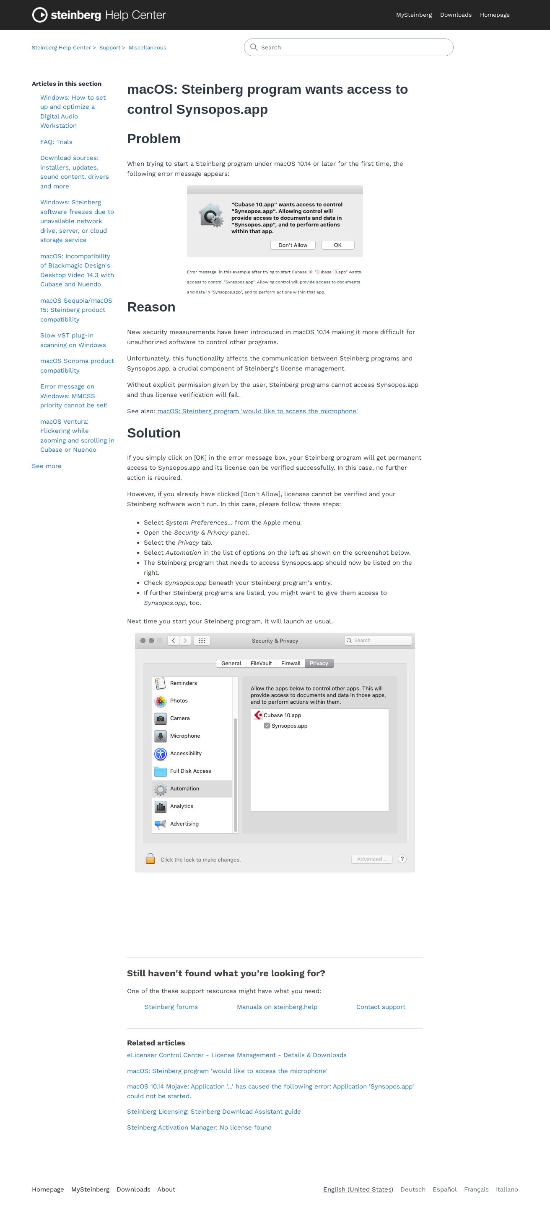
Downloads (456, 14)
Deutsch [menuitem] (412, 1189)
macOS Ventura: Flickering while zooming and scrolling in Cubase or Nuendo (77, 436)
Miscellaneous (147, 47)
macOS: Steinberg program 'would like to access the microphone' (257, 411)
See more (47, 466)
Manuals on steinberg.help (277, 1007)
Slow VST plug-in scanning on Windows (73, 340)
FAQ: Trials (56, 142)
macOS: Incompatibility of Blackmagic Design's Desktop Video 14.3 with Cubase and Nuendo (77, 270)
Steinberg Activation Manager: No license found (199, 1127)
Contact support (380, 1007)
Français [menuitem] (476, 1189)
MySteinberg (414, 14)
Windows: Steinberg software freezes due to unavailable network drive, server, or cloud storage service (77, 221)
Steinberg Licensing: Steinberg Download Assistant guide (214, 1111)
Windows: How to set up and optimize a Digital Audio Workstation (73, 112)
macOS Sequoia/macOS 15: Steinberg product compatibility (76, 310)
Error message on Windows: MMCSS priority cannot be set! (74, 396)
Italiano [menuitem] (507, 1189)
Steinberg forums (171, 1007)
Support (109, 47)
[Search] (348, 47)
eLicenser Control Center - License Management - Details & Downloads (237, 1055)
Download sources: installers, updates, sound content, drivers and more (74, 172)
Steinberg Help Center (61, 47)
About (166, 1189)
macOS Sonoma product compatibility (77, 365)
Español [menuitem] (445, 1189)
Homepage (495, 14)
